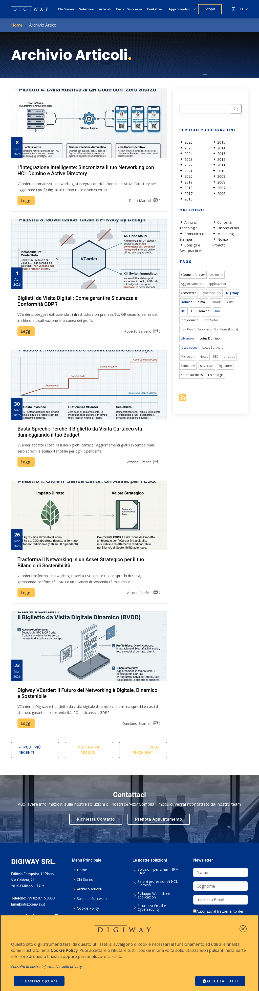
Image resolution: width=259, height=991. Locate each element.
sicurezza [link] (206, 366)
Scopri (210, 9)
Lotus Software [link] (213, 347)
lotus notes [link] (189, 347)
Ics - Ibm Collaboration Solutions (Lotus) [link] (209, 329)
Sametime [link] (188, 366)
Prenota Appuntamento (158, 819)
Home (17, 25)
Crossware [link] (188, 293)
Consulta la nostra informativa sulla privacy (46, 966)
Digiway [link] (232, 293)
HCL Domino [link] (200, 311)
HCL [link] (183, 311)
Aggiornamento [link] (192, 284)
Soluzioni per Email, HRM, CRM (159, 871)
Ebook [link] (216, 302)
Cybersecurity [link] (211, 293)
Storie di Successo (92, 898)
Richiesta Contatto (96, 819)
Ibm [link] (217, 311)
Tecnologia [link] (216, 375)
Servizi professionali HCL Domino (158, 883)
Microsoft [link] (188, 356)
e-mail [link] (202, 302)
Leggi (26, 200)
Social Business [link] (192, 375)
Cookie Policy (88, 908)
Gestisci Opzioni (39, 981)
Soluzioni (86, 9)
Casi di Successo (129, 9)
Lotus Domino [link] (210, 338)
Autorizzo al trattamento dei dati (218, 914)
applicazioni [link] (217, 284)
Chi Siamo (66, 9)
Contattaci (155, 9)
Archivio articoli (89, 889)
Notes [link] (204, 356)
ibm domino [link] (190, 320)
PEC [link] (216, 356)
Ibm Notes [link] (211, 320)
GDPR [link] (230, 302)
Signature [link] (225, 366)
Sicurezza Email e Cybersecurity (152, 907)
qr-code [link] (229, 356)
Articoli (105, 9)
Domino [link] (186, 302)
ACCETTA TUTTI (220, 981)
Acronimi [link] (216, 275)
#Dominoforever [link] (193, 275)
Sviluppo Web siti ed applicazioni (154, 895)
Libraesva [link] (188, 338)
